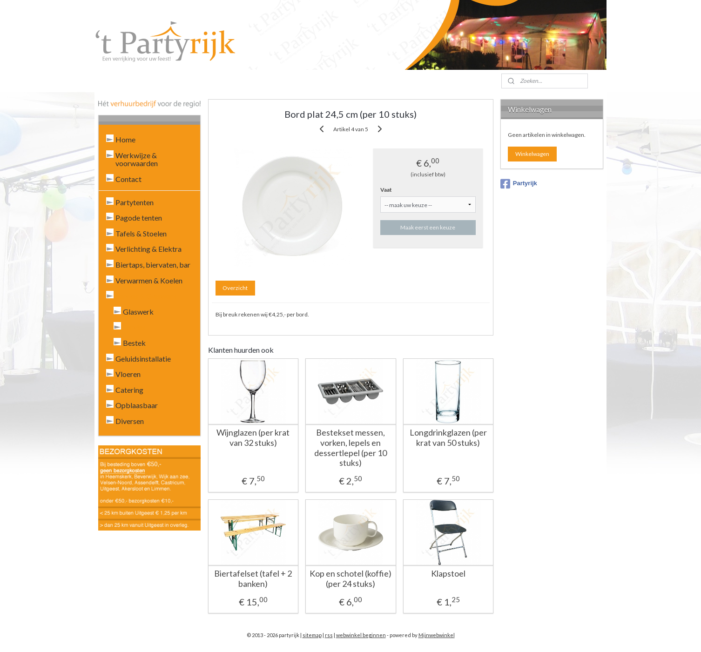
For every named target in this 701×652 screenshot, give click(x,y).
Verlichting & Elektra (148, 248)
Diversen (129, 421)
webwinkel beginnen (361, 635)
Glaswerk (138, 311)
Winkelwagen (532, 153)
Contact (128, 179)
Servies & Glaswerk (146, 295)
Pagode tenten (138, 217)
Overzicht (235, 287)
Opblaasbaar (136, 405)
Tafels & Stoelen (141, 233)
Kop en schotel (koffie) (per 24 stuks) (350, 579)
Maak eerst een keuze (427, 227)
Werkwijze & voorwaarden (136, 159)
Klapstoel (448, 573)
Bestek (134, 342)
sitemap (312, 635)
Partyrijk (518, 183)
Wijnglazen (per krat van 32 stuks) (253, 438)
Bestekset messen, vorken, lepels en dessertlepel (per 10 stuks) (350, 448)
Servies (134, 327)
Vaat (386, 189)
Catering (129, 389)
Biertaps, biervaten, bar (152, 264)
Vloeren (128, 374)
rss (329, 635)
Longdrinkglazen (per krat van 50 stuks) (447, 438)
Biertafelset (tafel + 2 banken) (253, 579)
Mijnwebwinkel (436, 635)
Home (125, 139)
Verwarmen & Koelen (148, 280)
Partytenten (134, 202)
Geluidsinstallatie (143, 358)
